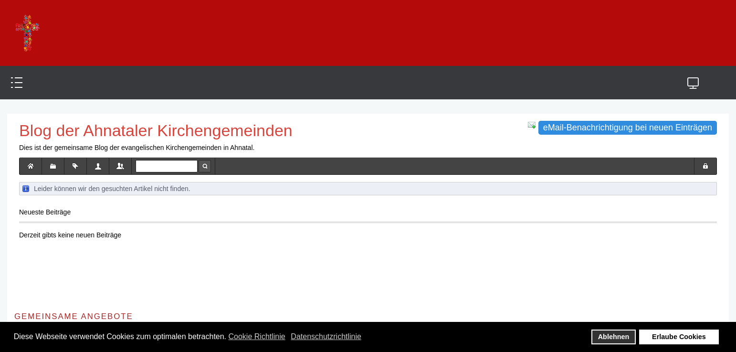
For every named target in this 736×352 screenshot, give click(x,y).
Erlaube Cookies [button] (679, 337)
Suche (205, 166)
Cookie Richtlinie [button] (257, 336)
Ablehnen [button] (614, 337)
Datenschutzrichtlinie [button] (326, 336)
